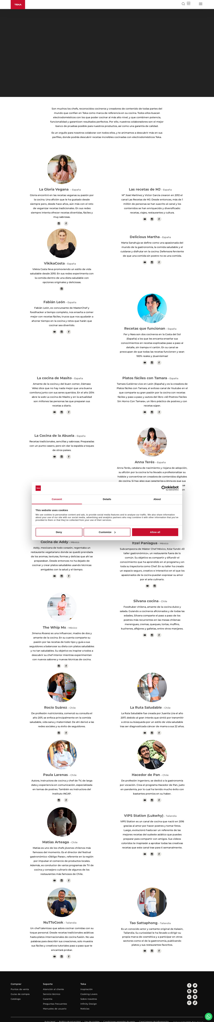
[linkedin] (194, 985)
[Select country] (194, 3)
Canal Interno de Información (154, 1016)
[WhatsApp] (208, 1016)
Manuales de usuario (54, 1003)
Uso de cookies (91, 1016)
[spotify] (199, 985)
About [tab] (157, 499)
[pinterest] (189, 990)
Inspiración (86, 984)
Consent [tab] (57, 499)
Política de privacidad (70, 1016)
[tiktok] (194, 990)
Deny (59, 532)
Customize (107, 532)
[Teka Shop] (188, 4)
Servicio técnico (51, 989)
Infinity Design (88, 998)
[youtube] (189, 985)
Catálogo (16, 994)
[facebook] (189, 980)
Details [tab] (107, 499)
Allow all (155, 532)
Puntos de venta (20, 984)
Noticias (84, 1003)
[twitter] (194, 980)
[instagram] (199, 980)
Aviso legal (49, 1016)
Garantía (47, 994)
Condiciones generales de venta (119, 1016)
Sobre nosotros (88, 994)
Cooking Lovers (88, 989)
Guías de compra (20, 989)
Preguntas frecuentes (55, 998)
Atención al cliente (53, 984)
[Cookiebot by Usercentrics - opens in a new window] (164, 488)
